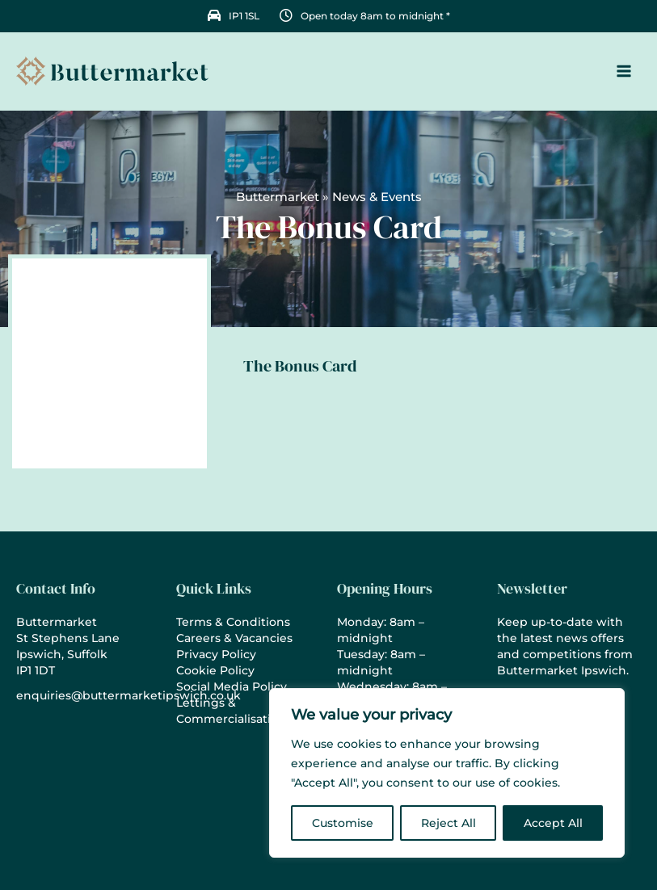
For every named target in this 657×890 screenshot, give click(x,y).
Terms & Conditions (233, 622)
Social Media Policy (231, 686)
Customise (342, 823)
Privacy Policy (216, 654)
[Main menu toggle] (624, 73)
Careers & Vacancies (234, 638)
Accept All (553, 823)
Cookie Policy (215, 670)
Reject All (448, 823)
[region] (447, 773)
